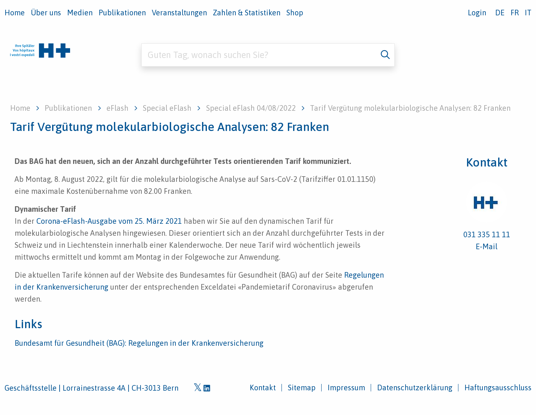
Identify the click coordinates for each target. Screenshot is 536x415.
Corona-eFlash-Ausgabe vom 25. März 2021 (109, 221)
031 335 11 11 (486, 234)
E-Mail (486, 246)
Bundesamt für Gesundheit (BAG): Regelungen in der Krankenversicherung (139, 343)
